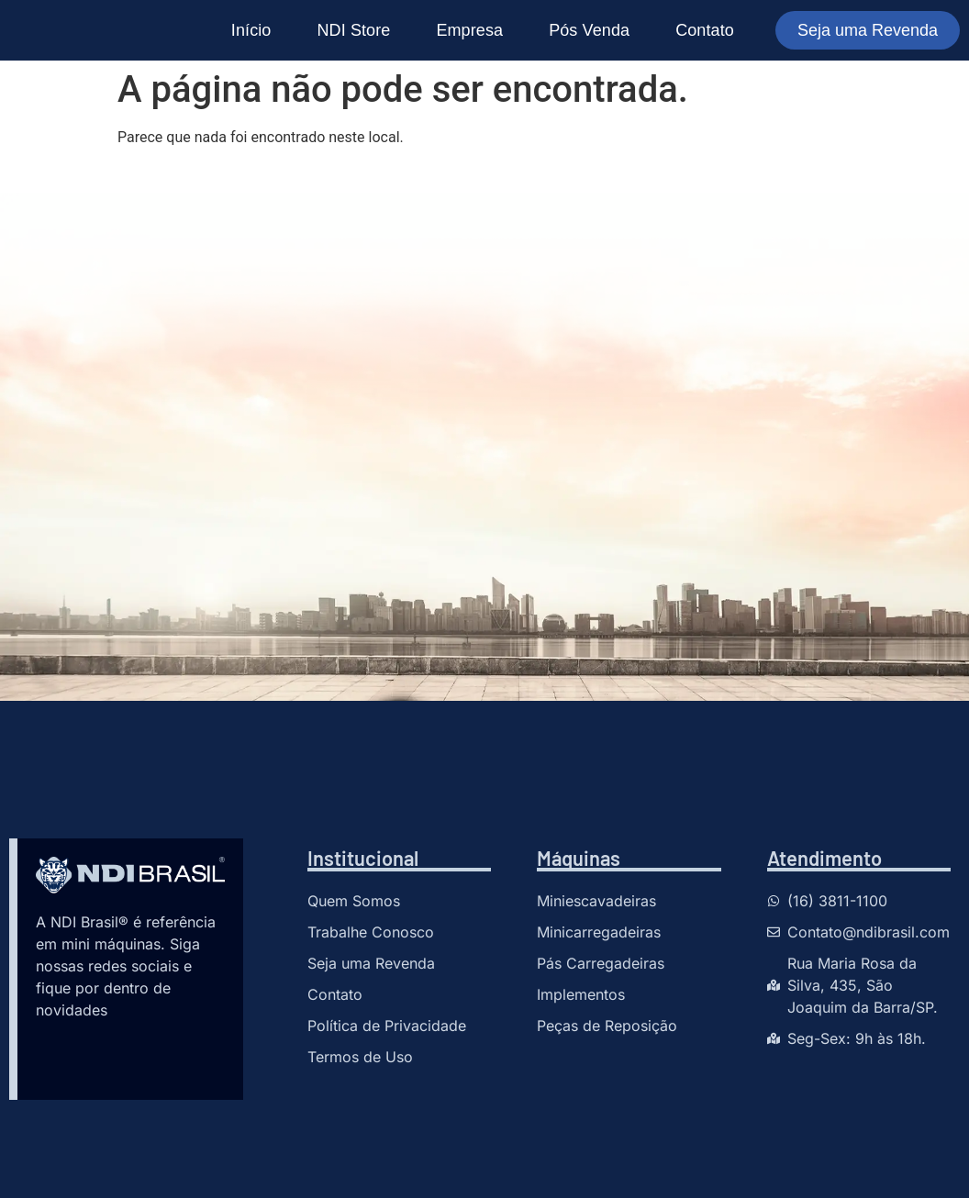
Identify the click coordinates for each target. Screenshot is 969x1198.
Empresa (469, 30)
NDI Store (353, 30)
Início (251, 30)
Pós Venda (589, 30)
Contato (704, 30)
